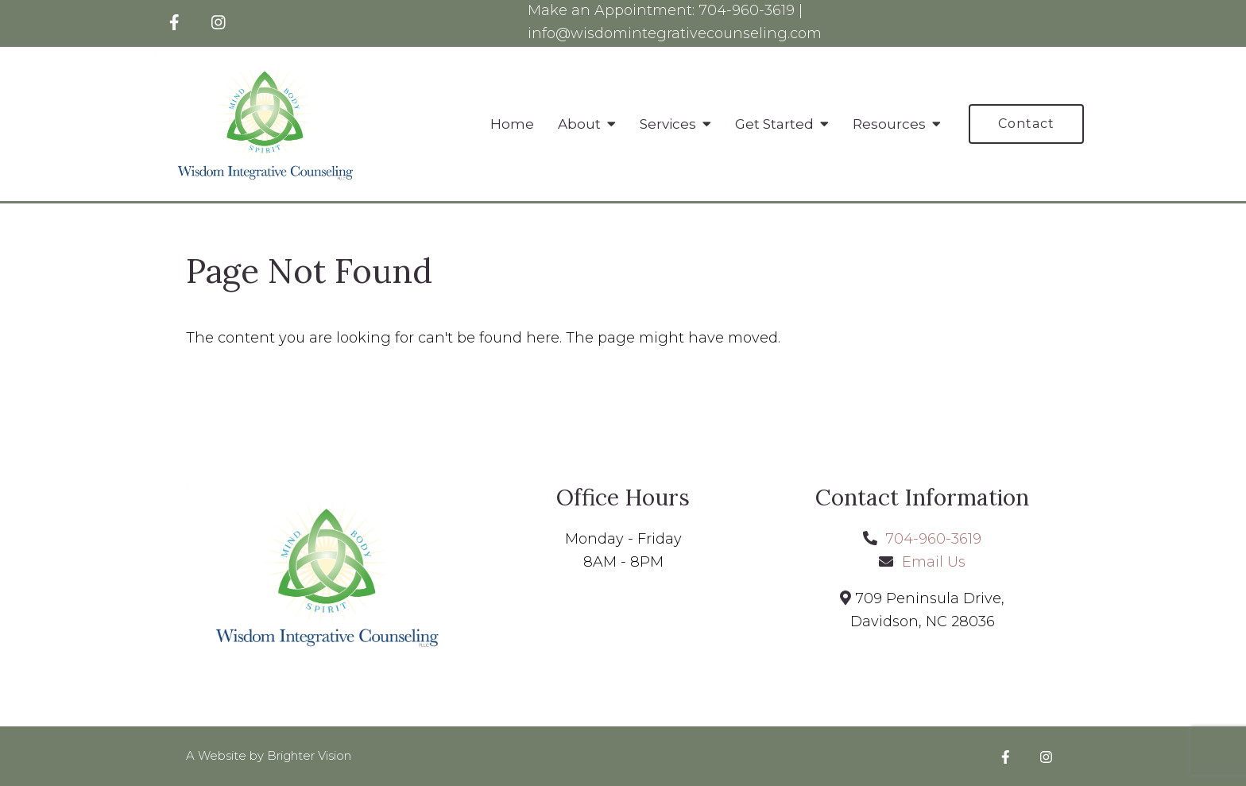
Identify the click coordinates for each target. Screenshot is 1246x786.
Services (668, 124)
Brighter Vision (309, 755)
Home (512, 124)
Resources (889, 124)
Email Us (933, 562)
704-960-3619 (746, 10)
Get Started (774, 124)
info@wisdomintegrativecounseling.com (675, 33)
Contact (1026, 123)
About (579, 124)
